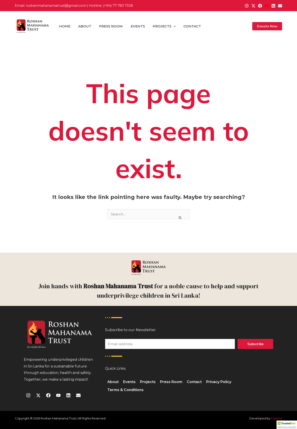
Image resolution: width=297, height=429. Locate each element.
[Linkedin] (273, 6)
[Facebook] (260, 6)
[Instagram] (247, 6)
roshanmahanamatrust (45, 5)
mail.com (78, 5)
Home (64, 26)
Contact (188, 26)
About (83, 26)
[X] (253, 6)
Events (135, 26)
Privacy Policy (218, 382)
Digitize (276, 418)
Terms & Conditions (125, 390)
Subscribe (255, 344)
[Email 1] (280, 6)
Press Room (109, 26)
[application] (170, 26)
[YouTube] (267, 6)
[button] (267, 26)
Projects (160, 26)
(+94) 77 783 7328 (118, 5)
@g (68, 5)
